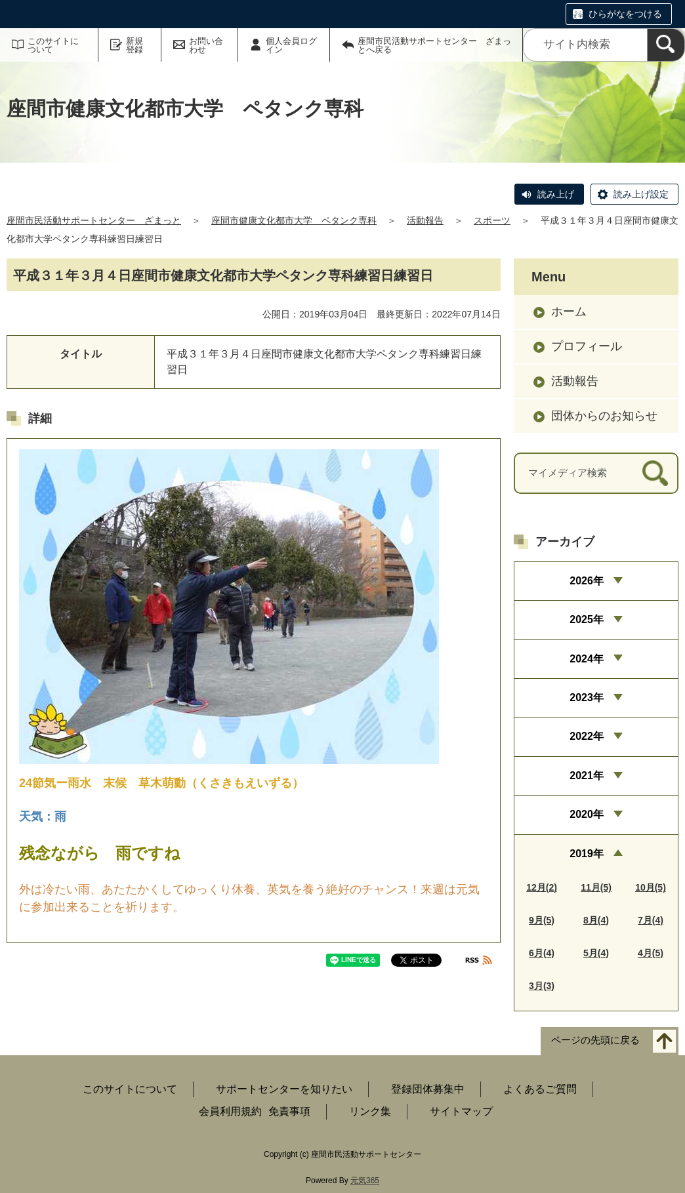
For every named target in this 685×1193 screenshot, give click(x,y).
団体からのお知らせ (604, 415)
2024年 (587, 658)
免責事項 (289, 1111)
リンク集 (370, 1111)
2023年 (587, 697)
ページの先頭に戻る (595, 1039)
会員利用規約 (230, 1111)
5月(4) (596, 953)
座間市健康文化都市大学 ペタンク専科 (294, 220)
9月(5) (541, 920)
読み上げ (555, 194)
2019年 (587, 853)
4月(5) (650, 953)
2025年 (587, 619)
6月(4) (541, 953)
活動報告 (425, 220)
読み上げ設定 (641, 194)
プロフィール (586, 346)
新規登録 (134, 45)
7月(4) (650, 920)
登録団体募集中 (428, 1089)
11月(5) (596, 887)
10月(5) (650, 887)
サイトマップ (461, 1111)
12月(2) (541, 887)
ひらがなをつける (625, 14)
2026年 (587, 580)
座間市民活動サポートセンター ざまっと (94, 220)
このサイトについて (53, 45)
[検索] (666, 45)
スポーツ (492, 220)
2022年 (587, 736)
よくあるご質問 (540, 1089)
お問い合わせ (206, 45)
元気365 (364, 1180)
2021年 (587, 775)
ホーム (569, 311)
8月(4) (596, 920)
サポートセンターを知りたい (284, 1089)
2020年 (587, 814)
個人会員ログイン (291, 45)
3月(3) (541, 986)
